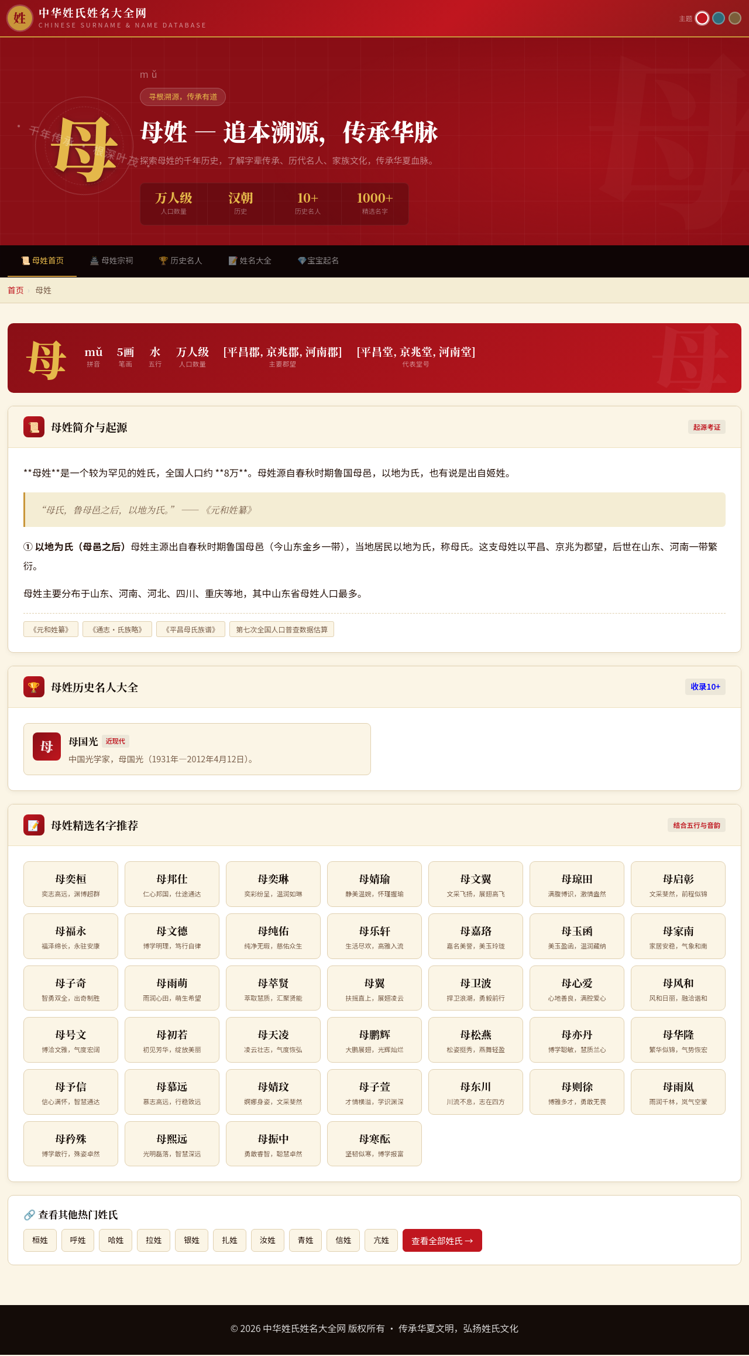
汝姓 (276, 1241)
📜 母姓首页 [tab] (43, 261)
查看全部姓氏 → (456, 1241)
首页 (16, 291)
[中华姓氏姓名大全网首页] (340, 18)
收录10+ (705, 687)
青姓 (315, 1241)
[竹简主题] (735, 18)
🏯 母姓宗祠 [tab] (115, 261)
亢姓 (394, 1241)
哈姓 (119, 1241)
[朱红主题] (702, 18)
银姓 (198, 1241)
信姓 (355, 1241)
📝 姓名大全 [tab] (261, 261)
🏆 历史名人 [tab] (188, 261)
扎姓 (237, 1241)
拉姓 (158, 1241)
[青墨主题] (718, 18)
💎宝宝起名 (332, 261)
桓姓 (40, 1241)
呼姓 (79, 1241)
